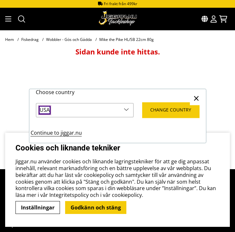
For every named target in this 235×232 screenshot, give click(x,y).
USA (45, 110)
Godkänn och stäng (96, 207)
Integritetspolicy (69, 194)
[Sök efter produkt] (21, 19)
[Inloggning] (214, 19)
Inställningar (37, 207)
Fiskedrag (30, 39)
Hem (9, 39)
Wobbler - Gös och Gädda (69, 39)
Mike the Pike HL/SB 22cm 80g (126, 39)
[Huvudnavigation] (7, 19)
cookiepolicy (127, 194)
